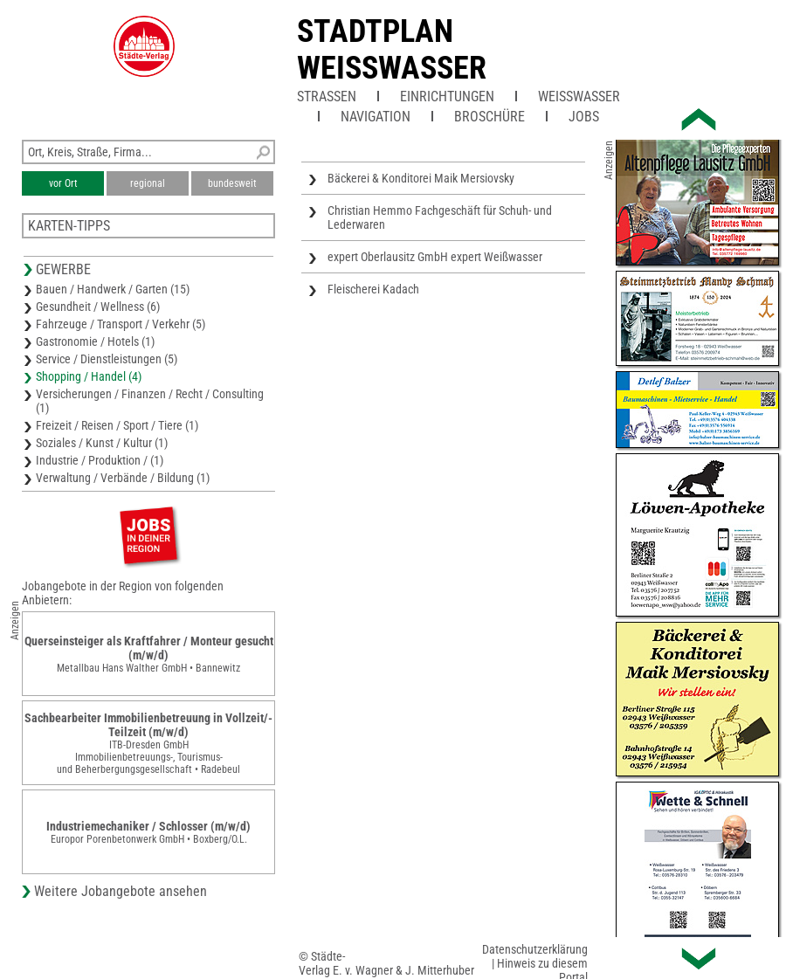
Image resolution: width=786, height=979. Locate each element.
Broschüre (489, 116)
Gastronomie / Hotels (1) (95, 341)
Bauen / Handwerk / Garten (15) (113, 289)
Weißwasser (579, 96)
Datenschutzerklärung (535, 949)
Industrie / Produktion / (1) (99, 460)
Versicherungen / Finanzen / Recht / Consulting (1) (150, 401)
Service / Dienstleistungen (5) (106, 359)
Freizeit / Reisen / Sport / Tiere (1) (117, 425)
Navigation (375, 116)
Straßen (326, 96)
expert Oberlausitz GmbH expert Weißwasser (435, 257)
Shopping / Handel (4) (88, 376)
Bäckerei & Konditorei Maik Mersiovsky (421, 178)
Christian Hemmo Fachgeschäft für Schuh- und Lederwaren (440, 217)
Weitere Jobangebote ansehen (120, 891)
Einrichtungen (447, 96)
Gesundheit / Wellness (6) (98, 307)
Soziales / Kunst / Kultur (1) (102, 443)
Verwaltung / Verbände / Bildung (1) (123, 478)
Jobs (584, 116)
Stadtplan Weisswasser (391, 49)
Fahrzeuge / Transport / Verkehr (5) (120, 324)
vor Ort (63, 183)
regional (147, 183)
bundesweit (232, 183)
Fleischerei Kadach (373, 289)
